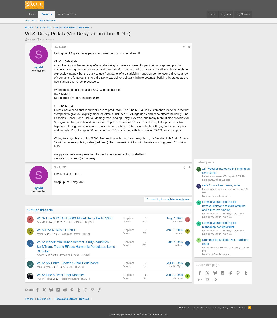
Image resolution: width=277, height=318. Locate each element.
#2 (189, 167)
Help (233, 307)
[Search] (243, 14)
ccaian (40, 234)
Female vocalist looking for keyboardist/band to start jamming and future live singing (223, 205)
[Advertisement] (223, 101)
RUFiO (40, 279)
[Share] (183, 47)
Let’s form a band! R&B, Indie (221, 185)
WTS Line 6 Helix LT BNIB (56, 230)
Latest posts (205, 162)
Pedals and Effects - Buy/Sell (79, 222)
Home (32, 14)
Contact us (183, 307)
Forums (46, 14)
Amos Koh (42, 222)
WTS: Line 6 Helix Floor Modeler (60, 275)
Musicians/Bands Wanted (216, 179)
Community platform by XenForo (138, 314)
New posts (31, 20)
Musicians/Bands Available (217, 217)
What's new (65, 14)
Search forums (48, 20)
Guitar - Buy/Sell (75, 267)
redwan (40, 255)
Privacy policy (220, 307)
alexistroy (178, 278)
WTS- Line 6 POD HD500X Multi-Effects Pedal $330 (75, 218)
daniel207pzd (43, 267)
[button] (75, 14)
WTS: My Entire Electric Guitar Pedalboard (68, 263)
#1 (189, 46)
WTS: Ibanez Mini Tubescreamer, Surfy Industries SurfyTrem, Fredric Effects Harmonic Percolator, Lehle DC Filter (76, 246)
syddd (31, 39)
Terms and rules (201, 307)
